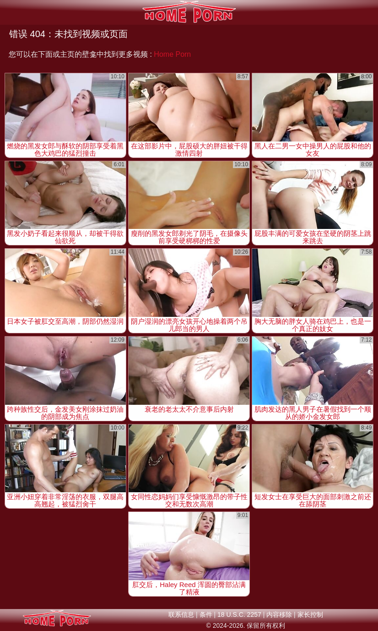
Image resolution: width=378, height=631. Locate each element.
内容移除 (279, 614)
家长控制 (310, 614)
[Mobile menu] (8, 12)
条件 (206, 614)
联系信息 (181, 614)
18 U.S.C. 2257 (239, 614)
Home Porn (172, 54)
